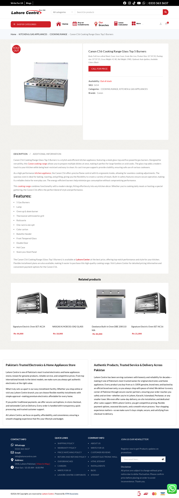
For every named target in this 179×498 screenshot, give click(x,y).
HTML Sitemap (98, 461)
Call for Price (99, 68)
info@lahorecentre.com (25, 456)
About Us (95, 443)
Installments (98, 466)
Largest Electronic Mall (104, 457)
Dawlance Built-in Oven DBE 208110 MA (109, 328)
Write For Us (97, 448)
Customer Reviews (100, 452)
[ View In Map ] (43, 464)
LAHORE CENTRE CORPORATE (72, 475)
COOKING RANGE (58, 34)
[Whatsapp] (12, 444)
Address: (19, 460)
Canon (100, 93)
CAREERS (62, 466)
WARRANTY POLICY (67, 448)
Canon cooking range (37, 163)
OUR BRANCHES (65, 461)
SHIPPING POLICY (66, 443)
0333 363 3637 (22, 449)
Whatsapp (20, 445)
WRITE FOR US (64, 470)
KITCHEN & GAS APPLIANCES (33, 34)
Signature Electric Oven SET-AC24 (29, 326)
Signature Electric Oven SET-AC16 (147, 326)
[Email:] (12, 452)
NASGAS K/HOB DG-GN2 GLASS (67, 326)
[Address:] (12, 459)
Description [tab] (20, 154)
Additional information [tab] (47, 154)
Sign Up (163, 459)
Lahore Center (83, 259)
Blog (93, 470)
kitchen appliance (43, 173)
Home (13, 34)
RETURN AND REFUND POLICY (72, 457)
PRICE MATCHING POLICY (70, 452)
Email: (18, 452)
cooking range (24, 186)
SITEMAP (95, 475)
